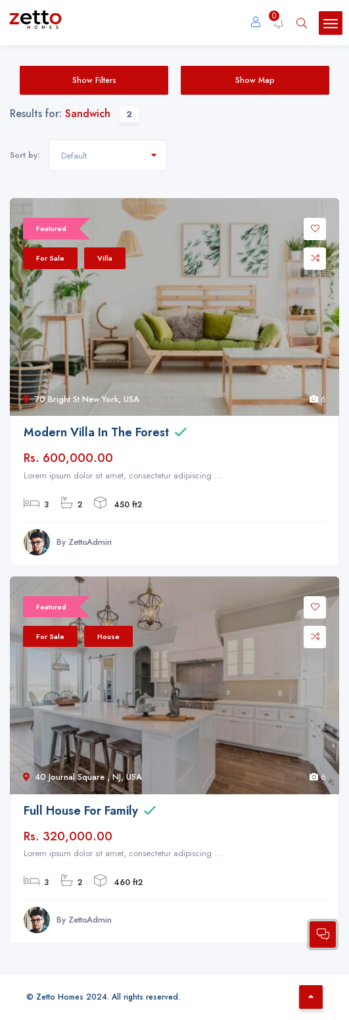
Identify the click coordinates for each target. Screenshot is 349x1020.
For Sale (50, 258)
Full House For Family (81, 810)
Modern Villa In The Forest (96, 432)
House (108, 636)
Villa (104, 258)
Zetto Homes (59, 996)
